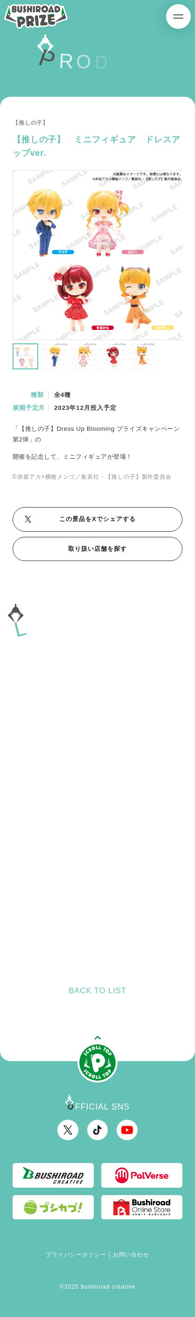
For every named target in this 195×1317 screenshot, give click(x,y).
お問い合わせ (131, 1254)
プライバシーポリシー (76, 1254)
